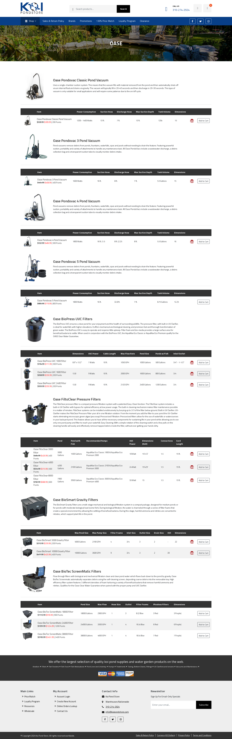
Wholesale (29, 711)
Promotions (86, 21)
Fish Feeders (54, 666)
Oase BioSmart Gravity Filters (75, 499)
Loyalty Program (127, 21)
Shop (29, 21)
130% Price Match (105, 21)
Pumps (111, 666)
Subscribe (203, 705)
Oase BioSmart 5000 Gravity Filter (53, 540)
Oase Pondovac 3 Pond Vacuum (76, 140)
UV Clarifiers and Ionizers (164, 666)
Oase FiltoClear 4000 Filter (43, 464)
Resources (29, 706)
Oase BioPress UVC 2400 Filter (51, 383)
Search (123, 8)
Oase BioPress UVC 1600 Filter (51, 372)
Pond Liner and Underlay (96, 666)
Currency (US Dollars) (166, 735)
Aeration (36, 666)
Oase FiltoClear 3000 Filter (43, 450)
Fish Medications (77, 666)
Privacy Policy (184, 735)
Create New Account (66, 701)
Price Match (29, 696)
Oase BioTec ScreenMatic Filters (77, 571)
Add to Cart (203, 120)
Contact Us (62, 711)
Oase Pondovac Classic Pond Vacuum (80, 80)
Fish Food (65, 666)
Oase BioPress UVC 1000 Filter (51, 361)
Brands (72, 21)
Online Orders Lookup (67, 706)
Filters (44, 666)
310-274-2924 (113, 706)
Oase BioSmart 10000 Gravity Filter (53, 551)
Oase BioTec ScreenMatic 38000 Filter (55, 634)
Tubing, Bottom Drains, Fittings (140, 666)
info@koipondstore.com (117, 712)
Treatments (120, 666)
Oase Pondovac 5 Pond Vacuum (76, 261)
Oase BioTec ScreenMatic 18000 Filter (55, 611)
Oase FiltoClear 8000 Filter (43, 477)
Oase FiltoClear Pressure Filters (77, 399)
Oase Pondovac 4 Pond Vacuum (76, 201)
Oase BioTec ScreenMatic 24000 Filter (55, 623)
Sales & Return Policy (53, 21)
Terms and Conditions (202, 735)
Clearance (144, 21)
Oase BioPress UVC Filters (72, 318)
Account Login (63, 696)
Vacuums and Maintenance (187, 666)
